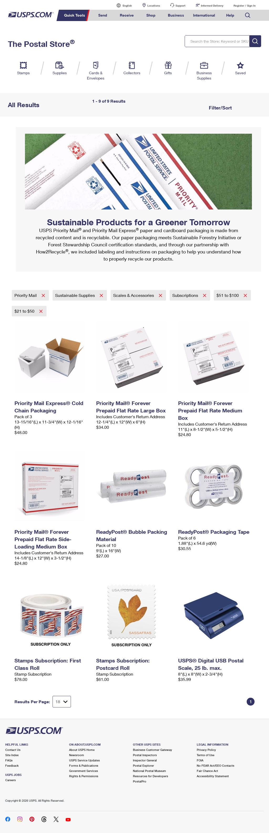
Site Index (12, 755)
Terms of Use (205, 755)
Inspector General (145, 760)
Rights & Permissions (83, 776)
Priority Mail (26, 295)
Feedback (12, 765)
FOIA (200, 760)
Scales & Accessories (134, 295)
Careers (10, 780)
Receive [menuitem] (127, 15)
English (122, 5)
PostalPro (139, 781)
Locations (153, 5)
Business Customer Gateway (152, 749)
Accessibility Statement (213, 776)
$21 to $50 (24, 310)
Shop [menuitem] (151, 15)
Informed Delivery (212, 5)
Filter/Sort (220, 108)
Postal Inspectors (145, 755)
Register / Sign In (245, 5)
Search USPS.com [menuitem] (247, 15)
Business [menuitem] (176, 15)
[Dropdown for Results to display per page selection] (62, 701)
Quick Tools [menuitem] (74, 15)
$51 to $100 (228, 295)
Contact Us (12, 749)
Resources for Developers (150, 776)
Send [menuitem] (102, 15)
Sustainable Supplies (75, 295)
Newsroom (76, 755)
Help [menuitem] (230, 15)
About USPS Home (82, 749)
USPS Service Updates (84, 760)
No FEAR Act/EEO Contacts (215, 765)
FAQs (9, 760)
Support (180, 5)
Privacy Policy (206, 749)
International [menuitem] (204, 15)
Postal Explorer (143, 765)
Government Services (83, 770)
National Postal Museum (149, 770)
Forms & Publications (83, 765)
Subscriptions (185, 295)
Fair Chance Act (207, 770)
